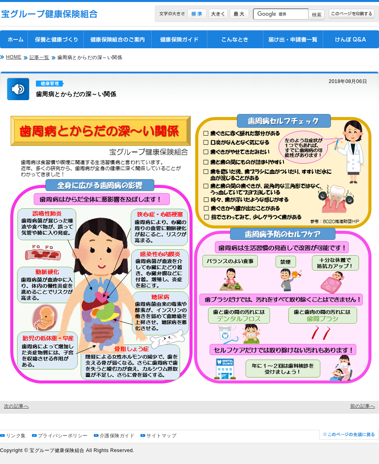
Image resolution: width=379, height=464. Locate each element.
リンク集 (16, 435)
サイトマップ (161, 435)
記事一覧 (39, 57)
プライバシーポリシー (63, 435)
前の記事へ (362, 406)
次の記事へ (16, 406)
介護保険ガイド (117, 435)
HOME (14, 57)
